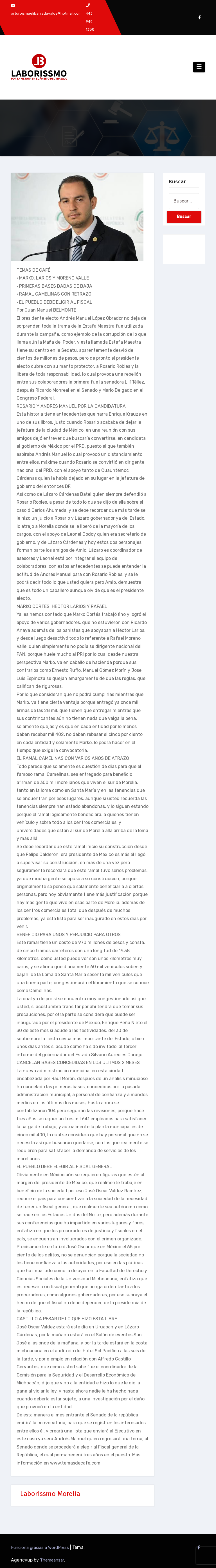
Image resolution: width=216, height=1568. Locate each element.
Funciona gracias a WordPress (40, 1547)
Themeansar (52, 1560)
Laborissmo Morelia (50, 1494)
